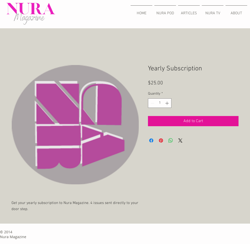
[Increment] (167, 103)
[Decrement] (152, 103)
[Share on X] (180, 140)
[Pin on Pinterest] (161, 140)
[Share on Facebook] (151, 140)
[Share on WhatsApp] (171, 140)
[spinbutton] (159, 103)
